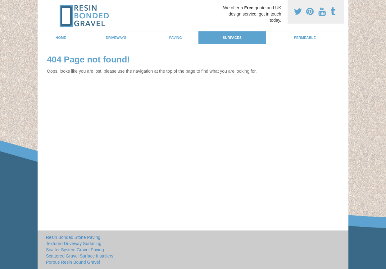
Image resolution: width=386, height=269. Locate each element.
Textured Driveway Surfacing (73, 243)
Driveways (116, 37)
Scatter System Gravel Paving (75, 249)
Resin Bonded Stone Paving (73, 237)
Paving (175, 37)
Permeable (305, 37)
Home (61, 37)
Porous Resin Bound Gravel (73, 262)
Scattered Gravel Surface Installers (79, 255)
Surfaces (232, 37)
